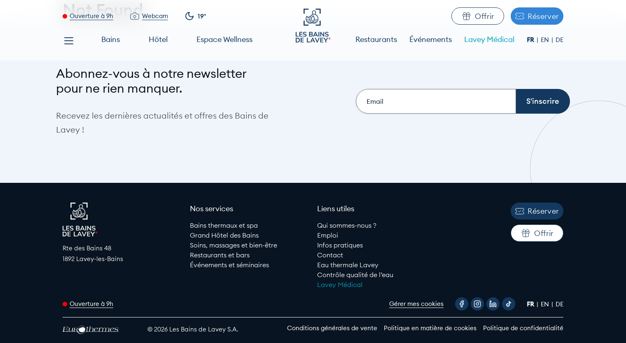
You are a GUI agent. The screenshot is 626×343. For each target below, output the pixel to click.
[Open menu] (69, 41)
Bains (110, 39)
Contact (330, 255)
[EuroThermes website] (98, 329)
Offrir (477, 16)
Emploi (327, 235)
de (559, 40)
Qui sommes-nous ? (346, 225)
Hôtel (158, 39)
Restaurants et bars (220, 255)
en (546, 40)
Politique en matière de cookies (430, 328)
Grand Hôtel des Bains (224, 235)
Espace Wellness (224, 39)
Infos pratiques (340, 245)
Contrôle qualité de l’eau (355, 275)
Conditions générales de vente (332, 328)
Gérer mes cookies (416, 304)
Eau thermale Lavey (347, 265)
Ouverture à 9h (91, 16)
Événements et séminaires (229, 265)
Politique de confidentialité (523, 328)
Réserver (537, 16)
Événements (430, 39)
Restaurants (376, 39)
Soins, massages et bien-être (233, 245)
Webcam (155, 16)
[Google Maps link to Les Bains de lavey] (122, 253)
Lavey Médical (489, 39)
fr (531, 40)
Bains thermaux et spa (224, 225)
